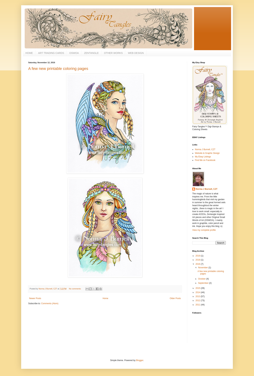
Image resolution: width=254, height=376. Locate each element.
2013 (198, 296)
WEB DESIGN (136, 53)
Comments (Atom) (49, 303)
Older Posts (175, 298)
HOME (29, 53)
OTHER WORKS (113, 53)
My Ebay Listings (203, 156)
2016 (198, 264)
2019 (198, 256)
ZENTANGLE (91, 53)
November (203, 267)
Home (105, 298)
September (203, 283)
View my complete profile (204, 230)
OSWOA (74, 53)
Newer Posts (35, 298)
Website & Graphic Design (207, 153)
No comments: (75, 289)
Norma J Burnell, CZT (205, 149)
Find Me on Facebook (205, 160)
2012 (198, 300)
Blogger (139, 360)
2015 (198, 288)
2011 (198, 304)
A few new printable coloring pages (58, 68)
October (202, 279)
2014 (198, 292)
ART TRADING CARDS (51, 53)
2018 (198, 260)
